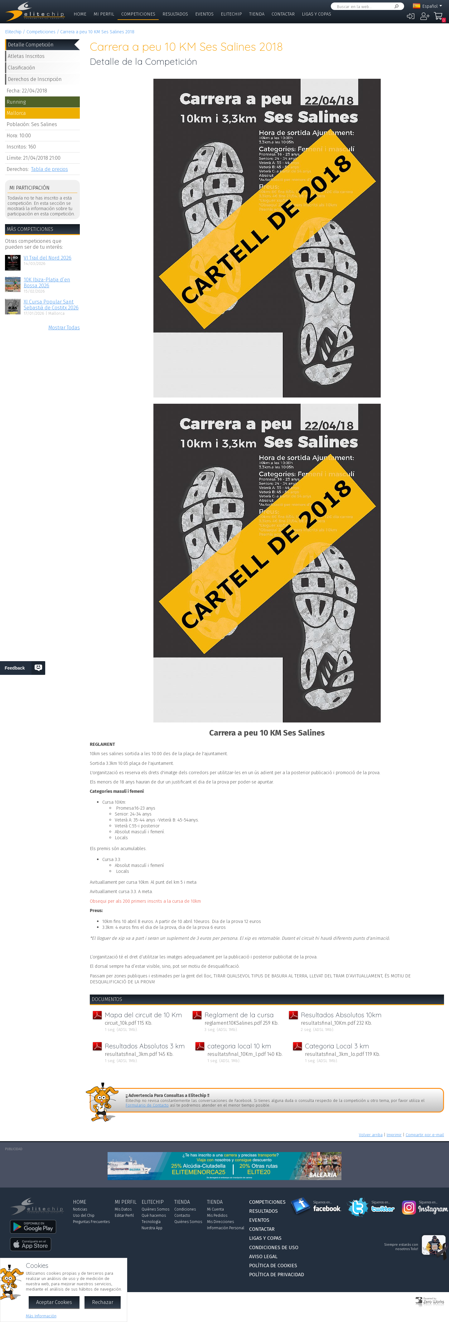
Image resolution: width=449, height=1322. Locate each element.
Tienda (256, 14)
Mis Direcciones (220, 1222)
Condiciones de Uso (273, 1247)
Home (80, 14)
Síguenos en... (322, 1202)
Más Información (41, 1316)
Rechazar (102, 1302)
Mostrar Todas (64, 328)
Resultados (175, 14)
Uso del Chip (83, 1215)
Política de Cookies (273, 1265)
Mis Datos (123, 1209)
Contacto (182, 1215)
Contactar (283, 14)
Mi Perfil (104, 14)
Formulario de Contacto (147, 1105)
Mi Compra (440, 18)
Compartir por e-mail (425, 1134)
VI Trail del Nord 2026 (47, 258)
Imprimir (394, 1134)
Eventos (204, 14)
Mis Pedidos (217, 1215)
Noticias (80, 1209)
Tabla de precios (49, 169)
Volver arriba (371, 1134)
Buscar (395, 6)
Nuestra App (152, 1228)
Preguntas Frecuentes (91, 1222)
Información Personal (225, 1228)
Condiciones (185, 1209)
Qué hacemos (154, 1215)
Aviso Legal (263, 1256)
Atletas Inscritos (26, 56)
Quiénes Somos (155, 1209)
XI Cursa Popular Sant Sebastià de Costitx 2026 (51, 305)
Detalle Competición (31, 45)
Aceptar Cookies (54, 1302)
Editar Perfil (124, 1215)
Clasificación (21, 68)
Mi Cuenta (215, 1209)
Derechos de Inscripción (35, 79)
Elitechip (231, 14)
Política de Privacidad (276, 1274)
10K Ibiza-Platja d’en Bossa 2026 (47, 283)
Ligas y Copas (316, 14)
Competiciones (138, 14)
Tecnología (151, 1222)
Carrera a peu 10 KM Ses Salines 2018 (97, 32)
